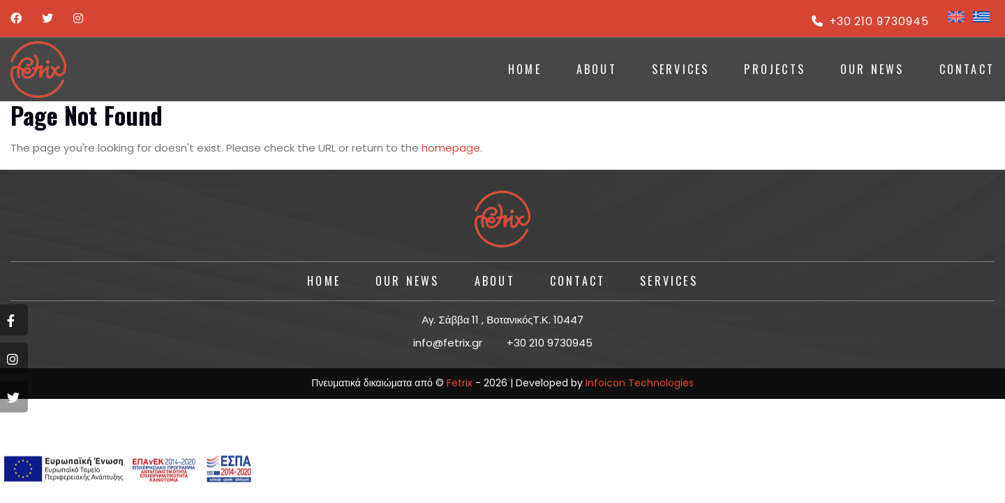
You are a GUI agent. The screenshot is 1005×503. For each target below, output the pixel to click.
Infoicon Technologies (640, 383)
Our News (872, 69)
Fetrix (459, 383)
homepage (451, 147)
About (495, 280)
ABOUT (596, 69)
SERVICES (681, 69)
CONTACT (967, 69)
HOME (525, 69)
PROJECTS (774, 69)
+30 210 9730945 (870, 21)
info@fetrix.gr (447, 342)
